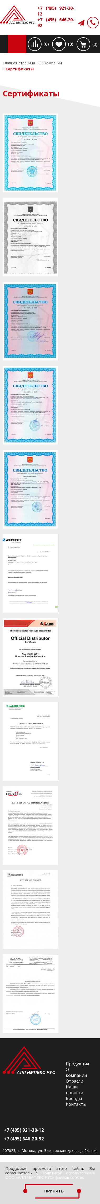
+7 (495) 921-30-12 (55, 11)
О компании (76, 1072)
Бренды (74, 1098)
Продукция (77, 1064)
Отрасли (74, 1081)
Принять (54, 1191)
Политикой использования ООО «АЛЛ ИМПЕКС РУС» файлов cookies (50, 1175)
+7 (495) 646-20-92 (55, 22)
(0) (46, 44)
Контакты (76, 1104)
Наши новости (74, 1090)
